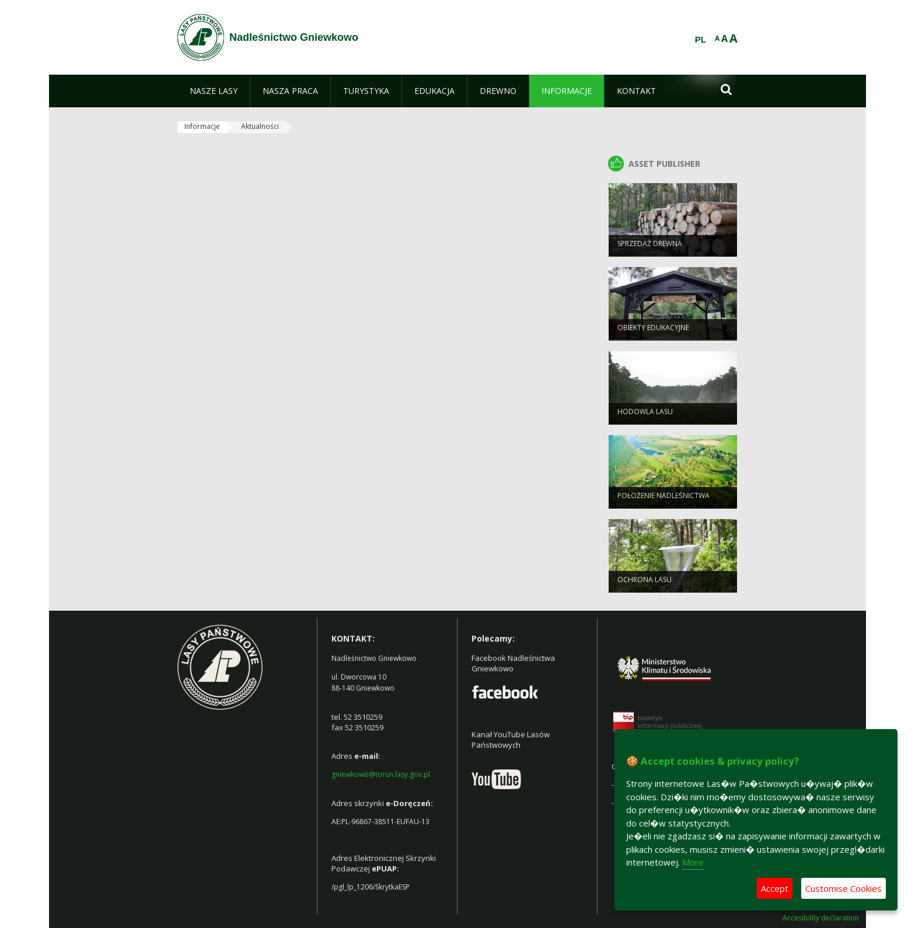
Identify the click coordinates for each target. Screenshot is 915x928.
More (693, 862)
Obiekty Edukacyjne (653, 333)
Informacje (202, 126)
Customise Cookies (843, 888)
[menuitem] (213, 91)
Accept (774, 888)
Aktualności (260, 126)
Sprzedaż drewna (649, 249)
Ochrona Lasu (644, 585)
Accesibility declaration (821, 918)
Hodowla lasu (645, 417)
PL (700, 39)
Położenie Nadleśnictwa (663, 501)
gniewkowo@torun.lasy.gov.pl (380, 774)
